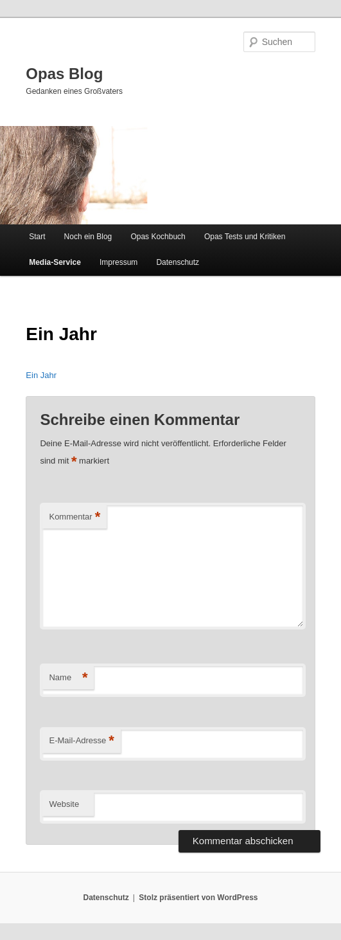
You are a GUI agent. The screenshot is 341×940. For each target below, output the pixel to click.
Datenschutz (177, 262)
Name (68, 678)
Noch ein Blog (88, 236)
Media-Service (55, 262)
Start (37, 236)
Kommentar (74, 517)
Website (64, 804)
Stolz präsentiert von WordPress (198, 897)
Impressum (118, 262)
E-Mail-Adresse (81, 741)
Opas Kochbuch (157, 236)
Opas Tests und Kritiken (245, 236)
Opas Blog (64, 73)
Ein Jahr (41, 375)
